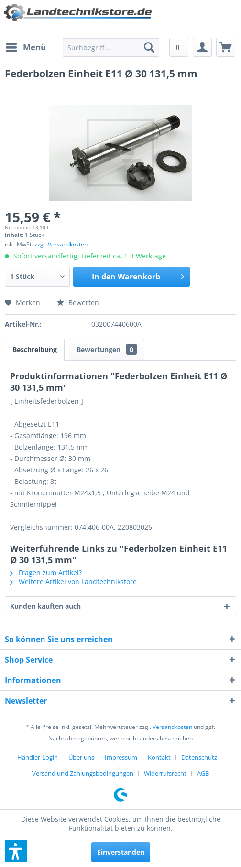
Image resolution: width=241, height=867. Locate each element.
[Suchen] (149, 47)
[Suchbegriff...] (111, 47)
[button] (16, 851)
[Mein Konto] (202, 47)
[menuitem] (25, 47)
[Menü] (25, 47)
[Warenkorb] (225, 47)
